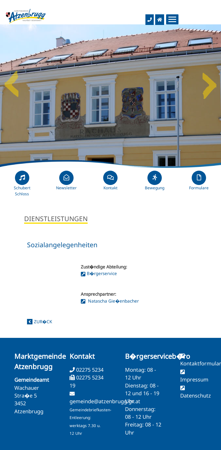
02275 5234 (89, 369)
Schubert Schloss (22, 185)
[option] (110, 96)
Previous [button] (11, 81)
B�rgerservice (102, 273)
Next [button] (209, 81)
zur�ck (43, 321)
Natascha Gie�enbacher (113, 301)
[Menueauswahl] (172, 19)
